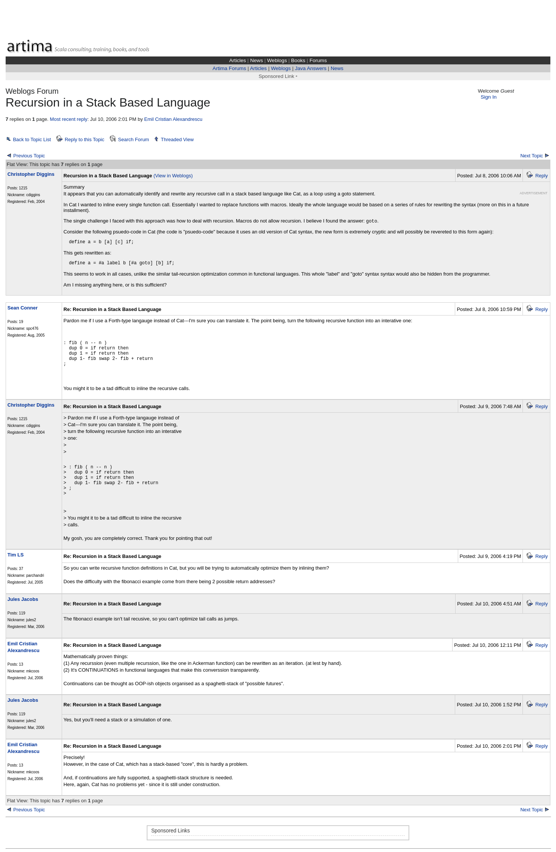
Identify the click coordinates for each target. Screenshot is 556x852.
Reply (541, 175)
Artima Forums (229, 68)
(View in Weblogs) (173, 175)
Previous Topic (29, 156)
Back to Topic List (32, 139)
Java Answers (311, 68)
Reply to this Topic (84, 139)
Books (298, 60)
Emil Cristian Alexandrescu (173, 119)
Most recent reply (69, 119)
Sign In (489, 97)
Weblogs (277, 60)
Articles (237, 60)
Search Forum (133, 139)
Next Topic (531, 156)
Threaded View (177, 139)
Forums (318, 60)
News (256, 60)
